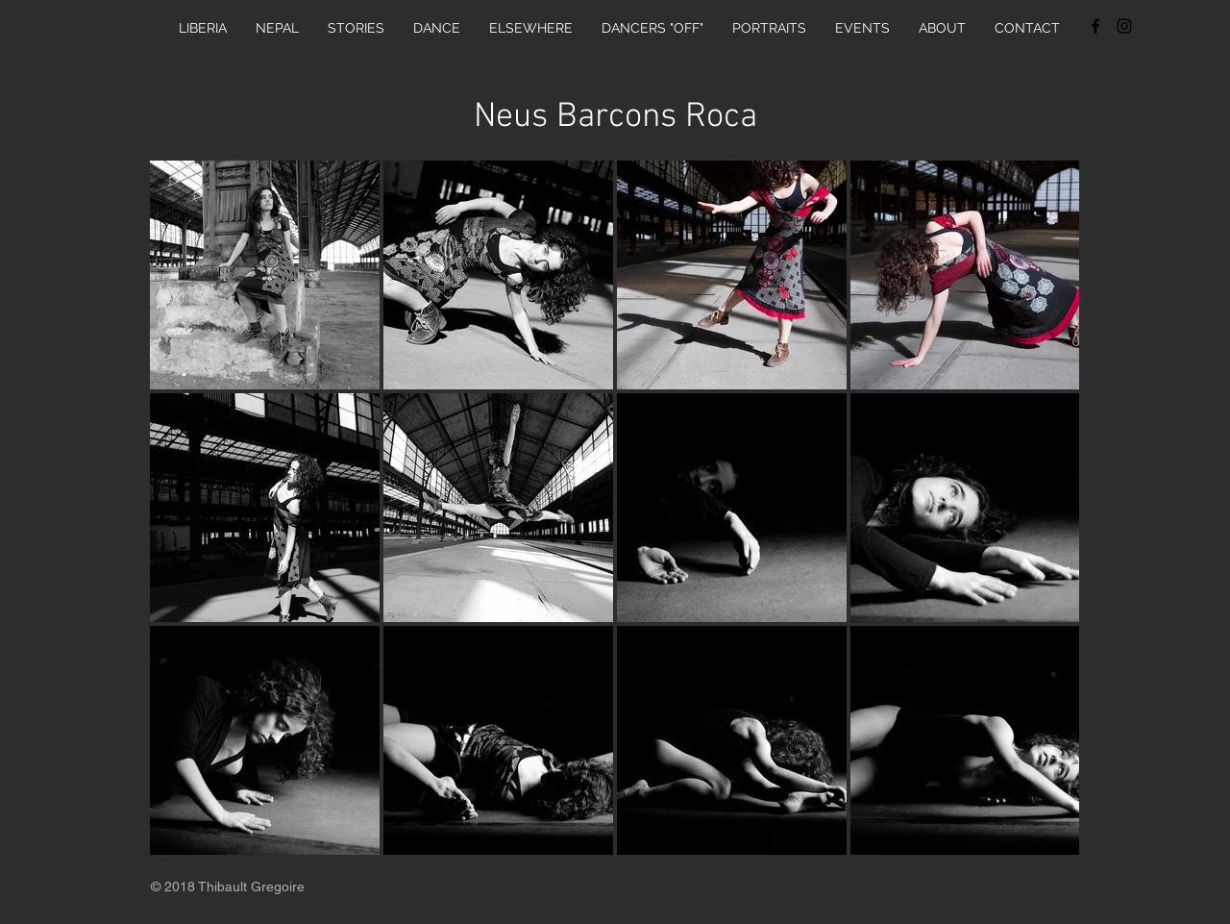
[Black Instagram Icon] (1124, 26)
